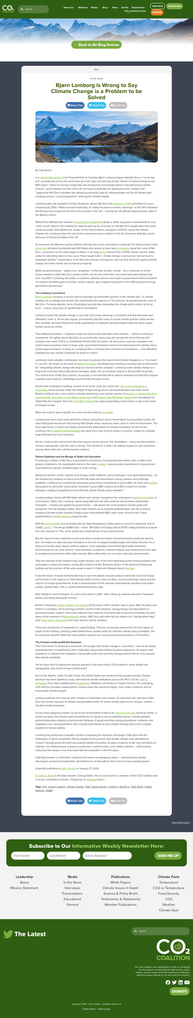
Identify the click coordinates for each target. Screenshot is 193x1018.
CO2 (87, 787)
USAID (49, 790)
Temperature (168, 882)
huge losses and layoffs (54, 620)
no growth (107, 412)
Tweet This (97, 105)
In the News (72, 882)
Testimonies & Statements (120, 899)
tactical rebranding (143, 497)
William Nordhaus (87, 364)
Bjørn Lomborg (43, 297)
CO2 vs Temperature (169, 887)
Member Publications (121, 904)
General (72, 904)
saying (47, 527)
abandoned (83, 683)
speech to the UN (125, 713)
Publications (138, 7)
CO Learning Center (135, 11)
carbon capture (56, 787)
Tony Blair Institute (83, 401)
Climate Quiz (174, 6)
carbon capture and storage (72, 605)
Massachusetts (71, 616)
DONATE (157, 12)
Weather (168, 904)
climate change (75, 787)
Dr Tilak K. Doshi (44, 776)
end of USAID (52, 524)
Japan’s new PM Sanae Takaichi (115, 397)
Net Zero (124, 787)
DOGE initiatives (63, 516)
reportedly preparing (88, 222)
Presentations (72, 893)
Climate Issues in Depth (121, 887)
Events (124, 7)
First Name (22, 855)
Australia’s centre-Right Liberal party (72, 397)
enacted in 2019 (122, 204)
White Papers (121, 882)
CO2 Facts (157, 6)
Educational (72, 899)
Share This (75, 105)
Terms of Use (104, 1008)
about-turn (41, 248)
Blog (104, 7)
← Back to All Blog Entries (96, 44)
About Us (68, 7)
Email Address (96, 855)
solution (101, 464)
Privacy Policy (89, 1008)
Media (94, 7)
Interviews (72, 887)
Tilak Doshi (137, 787)
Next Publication (181, 822)
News (115, 7)
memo (102, 252)
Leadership (24, 876)
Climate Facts (168, 876)
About (24, 882)
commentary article (50, 177)
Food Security (168, 893)
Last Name (58, 855)
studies (153, 483)
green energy (99, 787)
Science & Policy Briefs (120, 893)
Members (83, 7)
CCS (44, 787)
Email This (118, 105)
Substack (92, 779)
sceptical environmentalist (65, 431)
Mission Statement (24, 887)
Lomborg (113, 787)
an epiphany (123, 248)
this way (129, 568)
